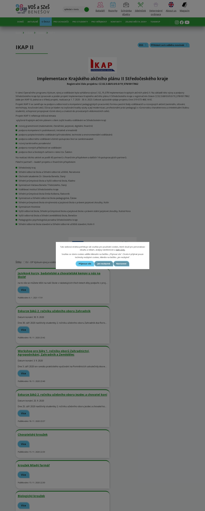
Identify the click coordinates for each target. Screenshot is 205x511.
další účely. (120, 249)
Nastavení (122, 263)
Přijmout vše (84, 263)
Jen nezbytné (103, 263)
